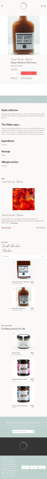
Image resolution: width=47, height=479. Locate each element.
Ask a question (41, 228)
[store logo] (23, 5)
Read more (14, 223)
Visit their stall (6, 228)
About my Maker (26, 78)
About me (14, 78)
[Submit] (33, 431)
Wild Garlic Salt (16, 352)
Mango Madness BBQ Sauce (19, 308)
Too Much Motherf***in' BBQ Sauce (20, 281)
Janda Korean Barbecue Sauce (19, 379)
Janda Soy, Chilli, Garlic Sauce (19, 405)
